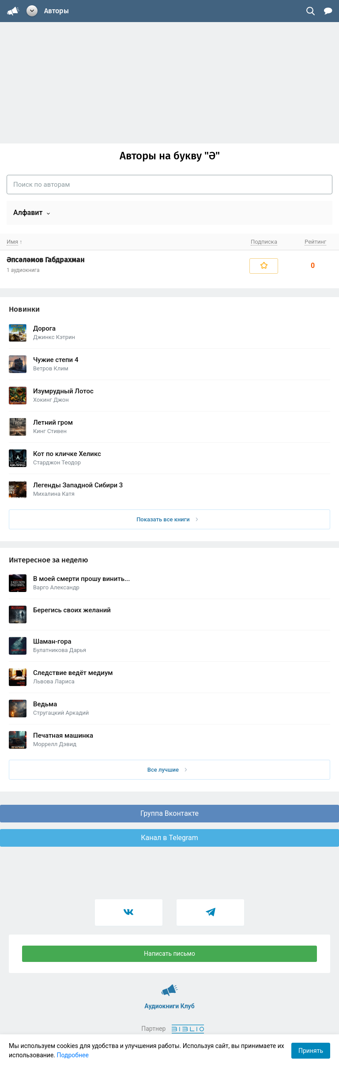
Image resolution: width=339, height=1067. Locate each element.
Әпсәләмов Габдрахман (45, 260)
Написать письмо (169, 953)
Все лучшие (167, 769)
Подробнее (73, 1055)
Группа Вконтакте (169, 813)
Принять (310, 1050)
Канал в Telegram (169, 837)
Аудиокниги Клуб (170, 986)
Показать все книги (167, 519)
